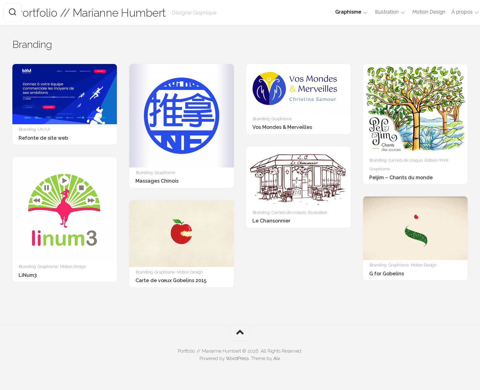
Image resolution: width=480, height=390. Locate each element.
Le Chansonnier (271, 221)
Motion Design (416, 12)
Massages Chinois (156, 181)
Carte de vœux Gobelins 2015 (170, 280)
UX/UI (44, 129)
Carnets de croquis (405, 160)
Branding (27, 129)
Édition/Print (436, 160)
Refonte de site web (43, 138)
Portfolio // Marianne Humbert (103, 12)
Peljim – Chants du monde (401, 177)
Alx (276, 358)
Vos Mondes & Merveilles (282, 127)
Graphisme (336, 12)
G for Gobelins (386, 274)
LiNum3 (28, 275)
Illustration (374, 12)
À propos (449, 12)
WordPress (237, 358)
